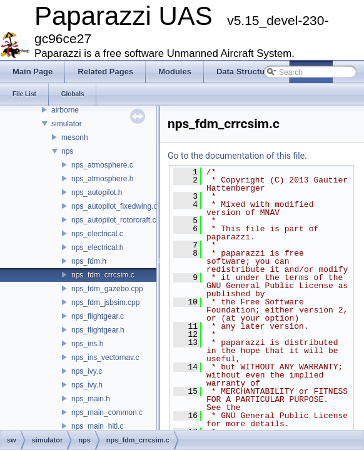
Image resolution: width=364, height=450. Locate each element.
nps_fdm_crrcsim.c (102, 275)
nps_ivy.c (86, 371)
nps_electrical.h (97, 247)
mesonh (74, 137)
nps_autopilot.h (96, 192)
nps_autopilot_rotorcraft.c (113, 220)
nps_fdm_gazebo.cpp (107, 288)
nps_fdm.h (88, 261)
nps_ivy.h (87, 385)
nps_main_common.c (107, 412)
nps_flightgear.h (97, 330)
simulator (66, 123)
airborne (65, 110)
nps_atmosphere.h (102, 178)
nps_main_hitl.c (97, 426)
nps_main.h (90, 398)
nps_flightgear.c (97, 316)
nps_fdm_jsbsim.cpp (105, 302)
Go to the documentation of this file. (237, 156)
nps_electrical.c (97, 233)
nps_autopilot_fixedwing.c (114, 206)
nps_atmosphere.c (102, 165)
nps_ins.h (87, 343)
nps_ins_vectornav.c (105, 357)
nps (67, 151)
